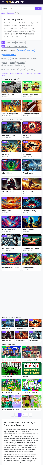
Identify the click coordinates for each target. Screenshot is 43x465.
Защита (4, 73)
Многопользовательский (10, 80)
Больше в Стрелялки (9, 61)
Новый (15, 57)
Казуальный (21, 73)
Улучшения (14, 69)
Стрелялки (10, 23)
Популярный (23, 57)
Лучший (8, 57)
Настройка (31, 80)
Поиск (38, 19)
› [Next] (26, 425)
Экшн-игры (21, 61)
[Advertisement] (21, 9)
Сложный (5, 69)
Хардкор (12, 73)
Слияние (33, 69)
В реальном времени (9, 76)
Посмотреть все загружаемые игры (12, 84)
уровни (23, 80)
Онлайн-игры (20, 53)
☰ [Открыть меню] (3, 2)
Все (3, 53)
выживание (24, 69)
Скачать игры (10, 53)
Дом (3, 23)
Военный (21, 76)
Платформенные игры (9, 65)
